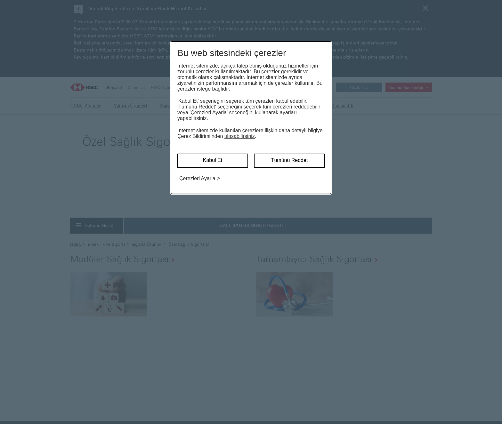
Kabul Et (212, 160)
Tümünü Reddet (289, 160)
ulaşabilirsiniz (239, 136)
